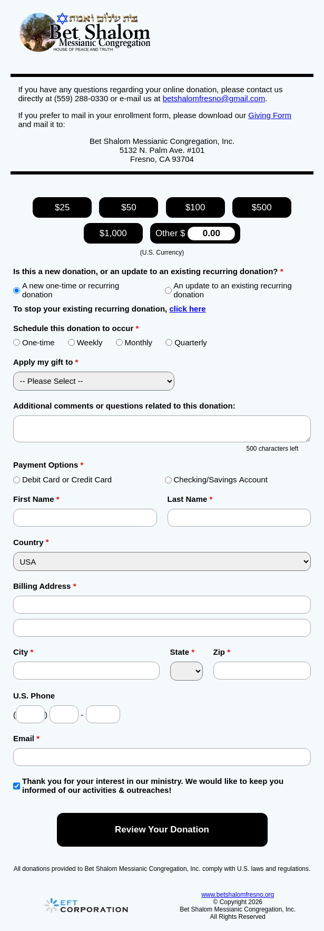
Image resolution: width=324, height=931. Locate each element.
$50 (128, 207)
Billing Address (44, 585)
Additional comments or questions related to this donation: (124, 405)
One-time (34, 342)
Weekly (85, 342)
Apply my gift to (45, 361)
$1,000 (113, 233)
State (182, 651)
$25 (62, 207)
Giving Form (269, 115)
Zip (222, 651)
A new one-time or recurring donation (66, 290)
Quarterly (186, 342)
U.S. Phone (34, 695)
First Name (36, 498)
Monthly (134, 342)
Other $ (195, 233)
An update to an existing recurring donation (228, 290)
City (23, 651)
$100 (195, 207)
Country (28, 542)
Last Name (190, 498)
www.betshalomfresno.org (237, 894)
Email (26, 738)
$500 (262, 207)
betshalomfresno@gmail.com (214, 98)
